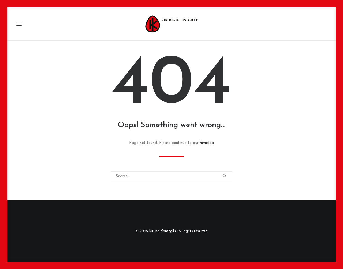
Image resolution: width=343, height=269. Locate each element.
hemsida (207, 143)
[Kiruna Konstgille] (171, 23)
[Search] (171, 176)
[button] (19, 23)
